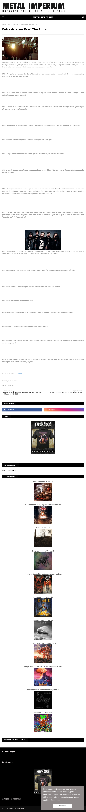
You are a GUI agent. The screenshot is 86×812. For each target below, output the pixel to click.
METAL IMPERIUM (43, 17)
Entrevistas (15, 24)
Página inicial (6, 24)
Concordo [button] (63, 806)
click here (20, 373)
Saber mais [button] (55, 800)
